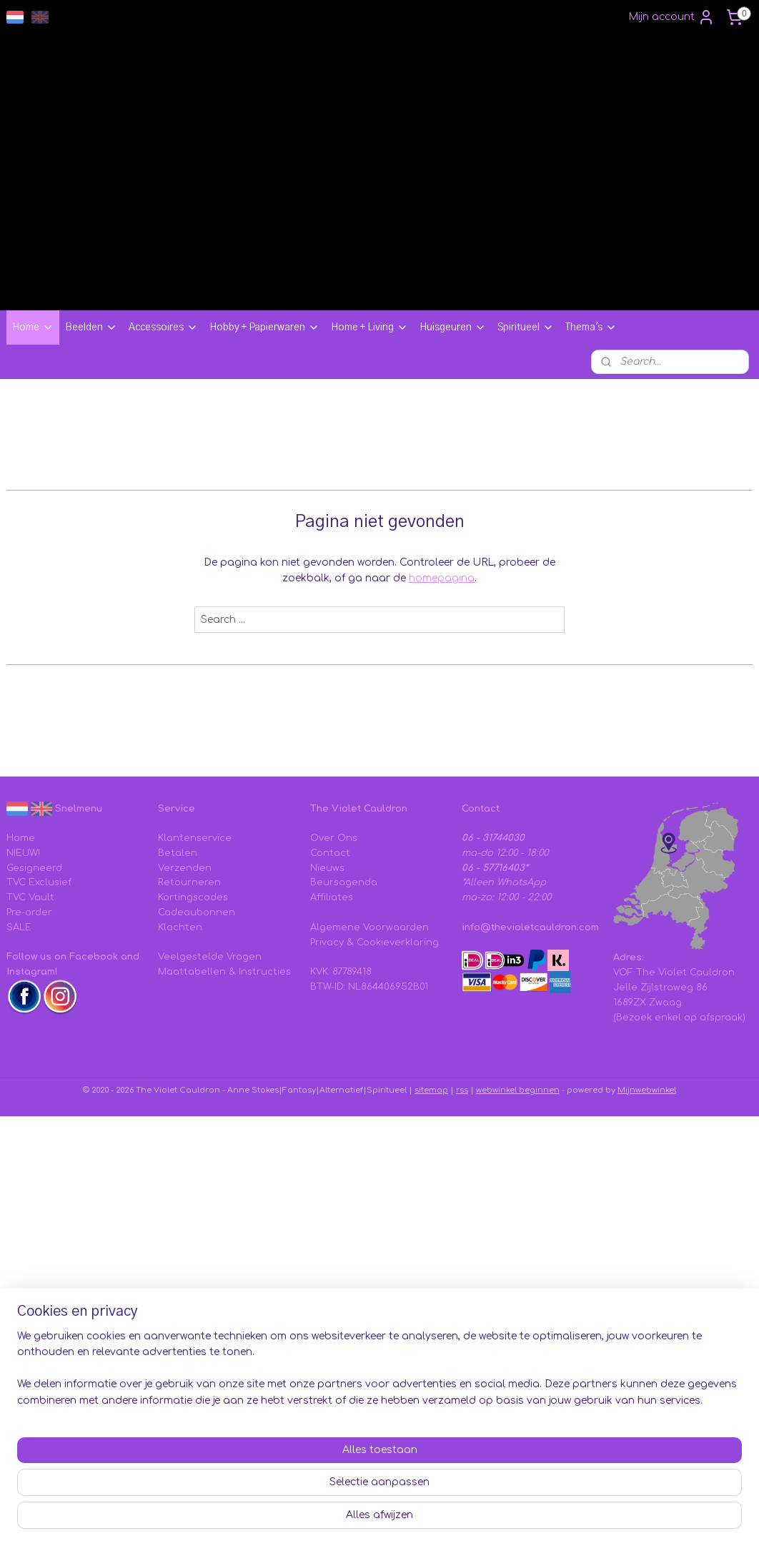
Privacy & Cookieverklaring (374, 942)
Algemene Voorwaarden (369, 927)
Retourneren (189, 882)
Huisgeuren (453, 327)
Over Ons (333, 838)
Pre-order (29, 912)
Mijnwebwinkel (646, 1090)
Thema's (591, 327)
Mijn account (671, 17)
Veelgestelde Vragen (210, 957)
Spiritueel (525, 327)
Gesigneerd (34, 868)
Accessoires (163, 327)
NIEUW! (23, 853)
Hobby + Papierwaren (264, 327)
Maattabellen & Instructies (224, 972)
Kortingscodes (193, 897)
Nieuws (327, 868)
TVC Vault (30, 897)
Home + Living (369, 327)
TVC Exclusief (38, 882)
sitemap (431, 1090)
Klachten (180, 927)
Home (33, 327)
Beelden (91, 327)
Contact (330, 853)
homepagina (442, 578)
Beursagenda (343, 882)
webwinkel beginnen (518, 1090)
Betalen (177, 853)
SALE (18, 927)
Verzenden (185, 868)
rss (462, 1090)
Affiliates (331, 897)
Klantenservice (195, 838)
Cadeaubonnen (196, 912)
